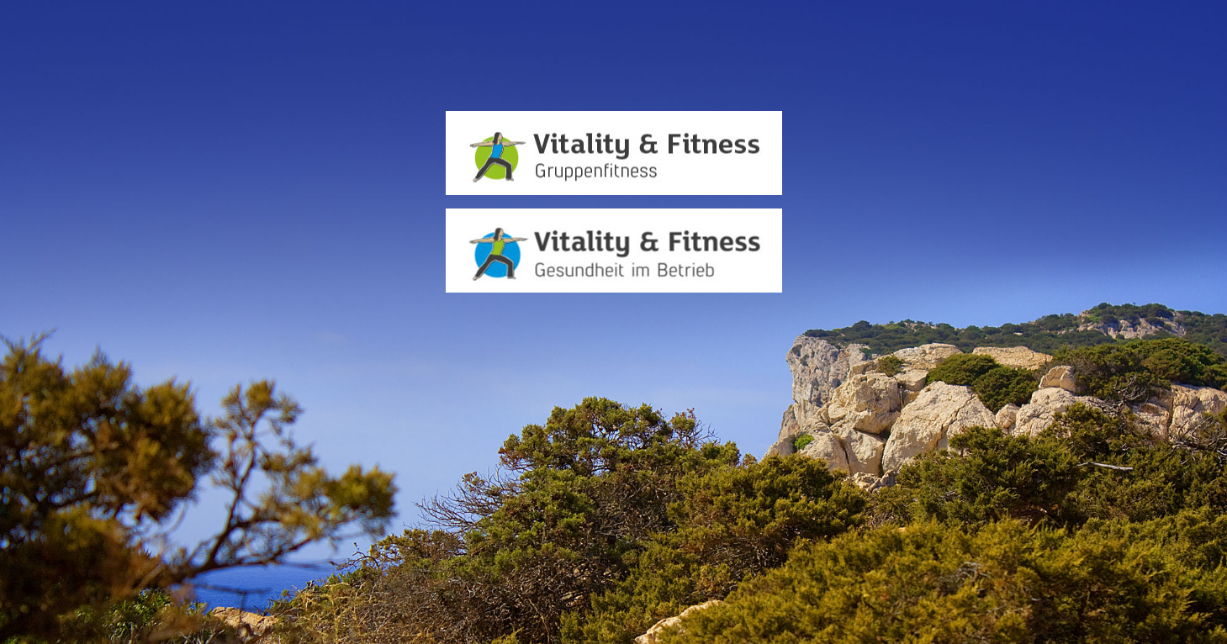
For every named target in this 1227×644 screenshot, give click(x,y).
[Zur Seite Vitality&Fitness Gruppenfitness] (614, 153)
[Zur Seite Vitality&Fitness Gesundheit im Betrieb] (614, 251)
